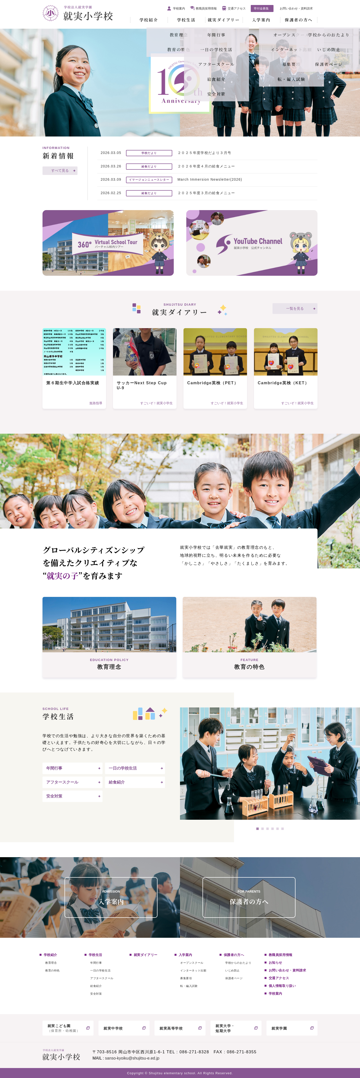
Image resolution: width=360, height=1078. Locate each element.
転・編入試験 (189, 985)
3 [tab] (267, 828)
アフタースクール (62, 782)
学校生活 (186, 20)
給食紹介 (117, 782)
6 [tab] (282, 828)
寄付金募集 (261, 8)
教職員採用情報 (206, 8)
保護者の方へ (298, 20)
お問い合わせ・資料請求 (296, 8)
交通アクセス (237, 8)
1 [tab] (257, 828)
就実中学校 (113, 1028)
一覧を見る (295, 308)
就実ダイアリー (224, 20)
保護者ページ (233, 978)
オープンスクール (191, 962)
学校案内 (179, 8)
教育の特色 (52, 970)
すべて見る (60, 170)
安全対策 (54, 796)
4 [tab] (272, 828)
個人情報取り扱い (282, 986)
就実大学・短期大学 (225, 1028)
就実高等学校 (171, 1028)
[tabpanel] (270, 763)
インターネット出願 (193, 970)
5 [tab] (277, 828)
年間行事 (54, 768)
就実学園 (279, 1028)
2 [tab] (262, 828)
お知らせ (275, 962)
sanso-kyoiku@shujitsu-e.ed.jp (132, 1058)
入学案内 (261, 20)
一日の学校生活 (123, 768)
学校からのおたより (238, 962)
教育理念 (51, 962)
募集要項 (186, 978)
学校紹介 (149, 20)
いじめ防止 (232, 970)
